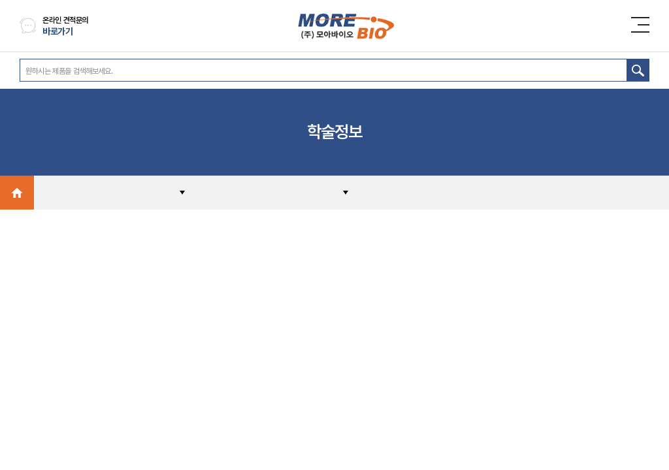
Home (17, 193)
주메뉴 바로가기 (0, 0)
